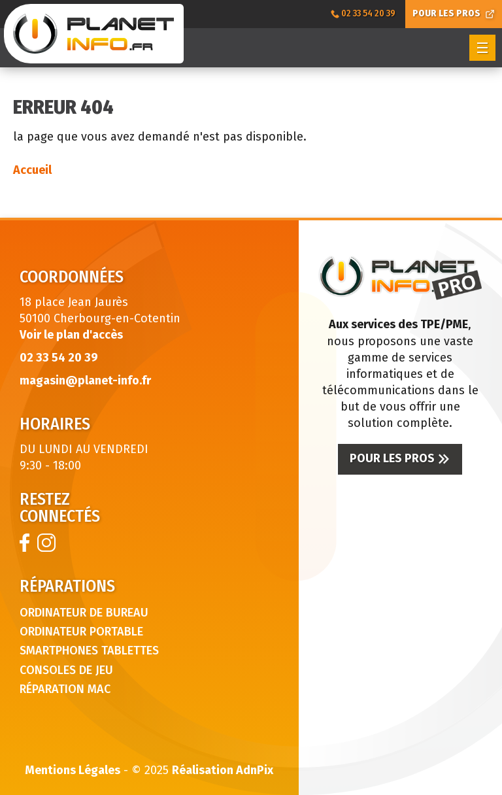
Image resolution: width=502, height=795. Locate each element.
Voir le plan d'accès (71, 335)
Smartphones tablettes (89, 650)
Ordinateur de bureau (84, 612)
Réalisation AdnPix (222, 770)
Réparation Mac (65, 689)
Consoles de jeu (66, 670)
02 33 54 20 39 (59, 357)
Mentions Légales (72, 770)
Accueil (32, 170)
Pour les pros (400, 458)
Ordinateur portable (81, 631)
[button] (482, 48)
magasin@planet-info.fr (85, 380)
